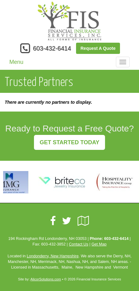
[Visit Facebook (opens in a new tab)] (53, 221)
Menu (16, 62)
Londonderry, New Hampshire (53, 256)
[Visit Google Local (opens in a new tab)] (83, 221)
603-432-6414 (52, 48)
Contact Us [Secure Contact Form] (78, 244)
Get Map (98, 244)
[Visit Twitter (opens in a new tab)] (66, 221)
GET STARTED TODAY (69, 142)
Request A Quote (98, 48)
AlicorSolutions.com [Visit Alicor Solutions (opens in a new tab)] (46, 279)
